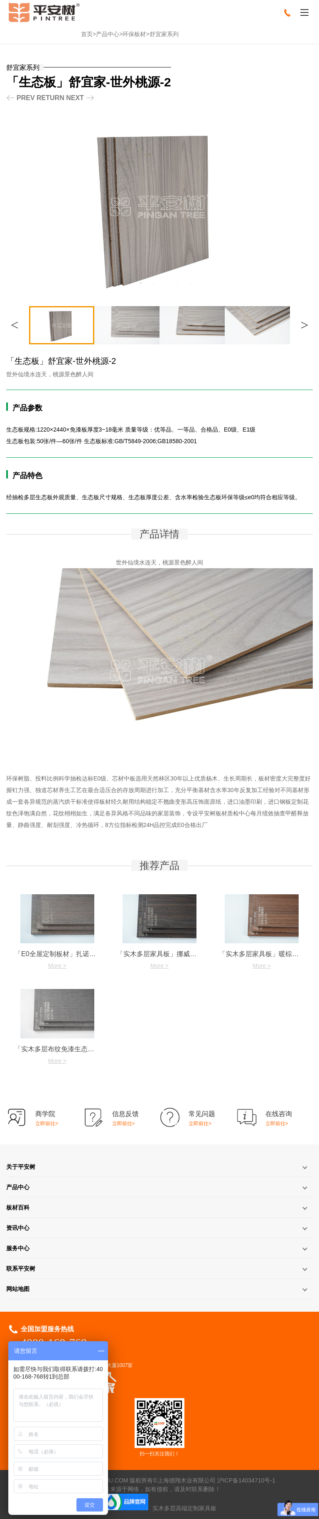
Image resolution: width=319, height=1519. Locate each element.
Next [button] (304, 325)
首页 (87, 34)
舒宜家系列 (164, 34)
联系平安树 (20, 1268)
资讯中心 (17, 1228)
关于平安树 (20, 1166)
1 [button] (128, 283)
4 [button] (166, 283)
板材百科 (17, 1207)
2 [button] (141, 283)
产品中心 (107, 34)
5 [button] (178, 283)
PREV (26, 97)
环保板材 (134, 34)
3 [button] (153, 283)
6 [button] (190, 283)
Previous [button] (14, 325)
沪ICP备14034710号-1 (246, 1480)
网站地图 (17, 1289)
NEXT (75, 97)
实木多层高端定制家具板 (184, 1508)
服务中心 (17, 1248)
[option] (159, 206)
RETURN (50, 97)
